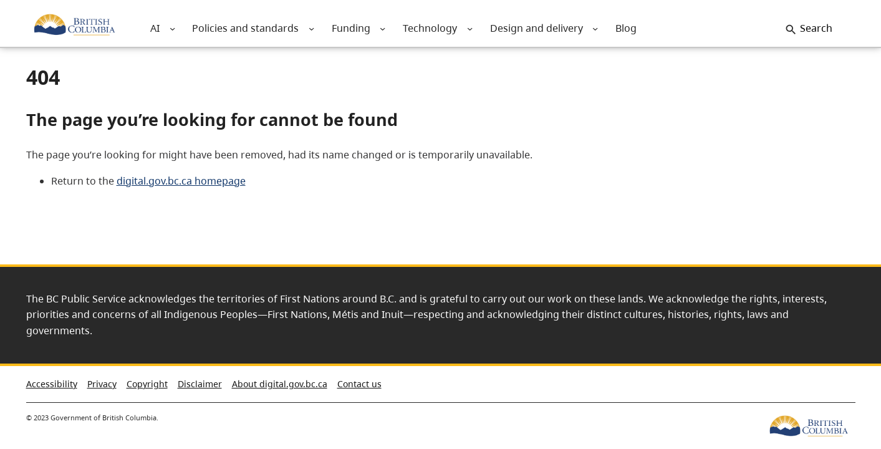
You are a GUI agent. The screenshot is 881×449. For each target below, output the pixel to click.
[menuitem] (155, 28)
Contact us (359, 384)
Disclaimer (200, 384)
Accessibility (51, 384)
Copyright (147, 384)
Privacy (102, 384)
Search (816, 28)
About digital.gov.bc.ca (279, 384)
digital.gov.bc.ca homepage (181, 181)
